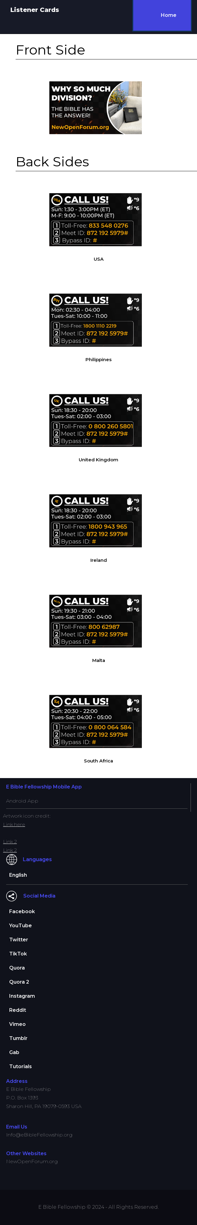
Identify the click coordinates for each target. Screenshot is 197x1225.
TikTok (18, 954)
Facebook (22, 911)
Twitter (18, 940)
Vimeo (17, 1024)
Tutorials (20, 1066)
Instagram (22, 996)
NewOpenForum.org (32, 1161)
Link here (14, 824)
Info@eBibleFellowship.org (39, 1135)
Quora (17, 968)
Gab (14, 1052)
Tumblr (18, 1038)
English (18, 875)
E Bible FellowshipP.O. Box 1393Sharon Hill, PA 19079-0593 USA (43, 1097)
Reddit (17, 1010)
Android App (22, 801)
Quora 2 (19, 982)
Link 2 (10, 842)
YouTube (20, 925)
